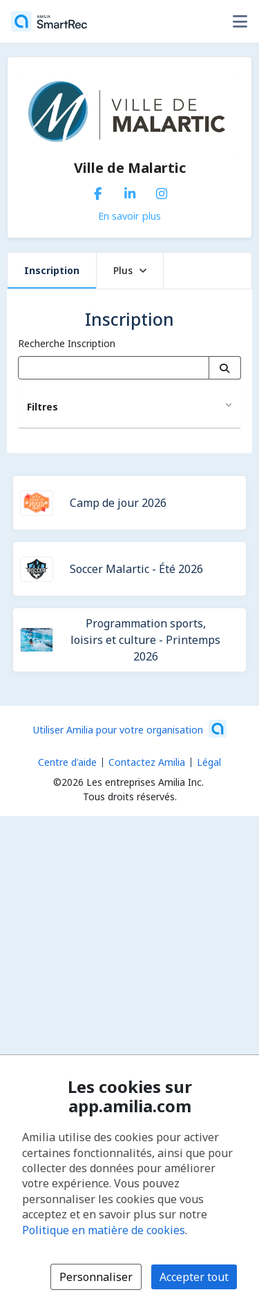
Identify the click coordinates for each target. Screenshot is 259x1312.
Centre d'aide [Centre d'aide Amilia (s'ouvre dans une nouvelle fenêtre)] (67, 762)
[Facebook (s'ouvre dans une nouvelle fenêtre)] (98, 191)
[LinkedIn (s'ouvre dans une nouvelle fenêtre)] (130, 191)
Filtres (42, 406)
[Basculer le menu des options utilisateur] (239, 21)
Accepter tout (194, 1276)
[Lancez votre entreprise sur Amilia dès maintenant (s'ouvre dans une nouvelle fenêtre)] (130, 729)
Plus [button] (129, 270)
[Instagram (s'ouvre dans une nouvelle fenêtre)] (161, 191)
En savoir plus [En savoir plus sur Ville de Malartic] (129, 215)
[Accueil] (49, 21)
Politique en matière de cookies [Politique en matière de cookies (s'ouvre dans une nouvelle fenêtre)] (103, 1230)
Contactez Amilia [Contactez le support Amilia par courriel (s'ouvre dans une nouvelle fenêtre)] (146, 762)
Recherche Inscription (66, 343)
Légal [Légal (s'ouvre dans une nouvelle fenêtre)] (209, 762)
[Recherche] (225, 367)
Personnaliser (96, 1276)
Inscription (51, 270)
